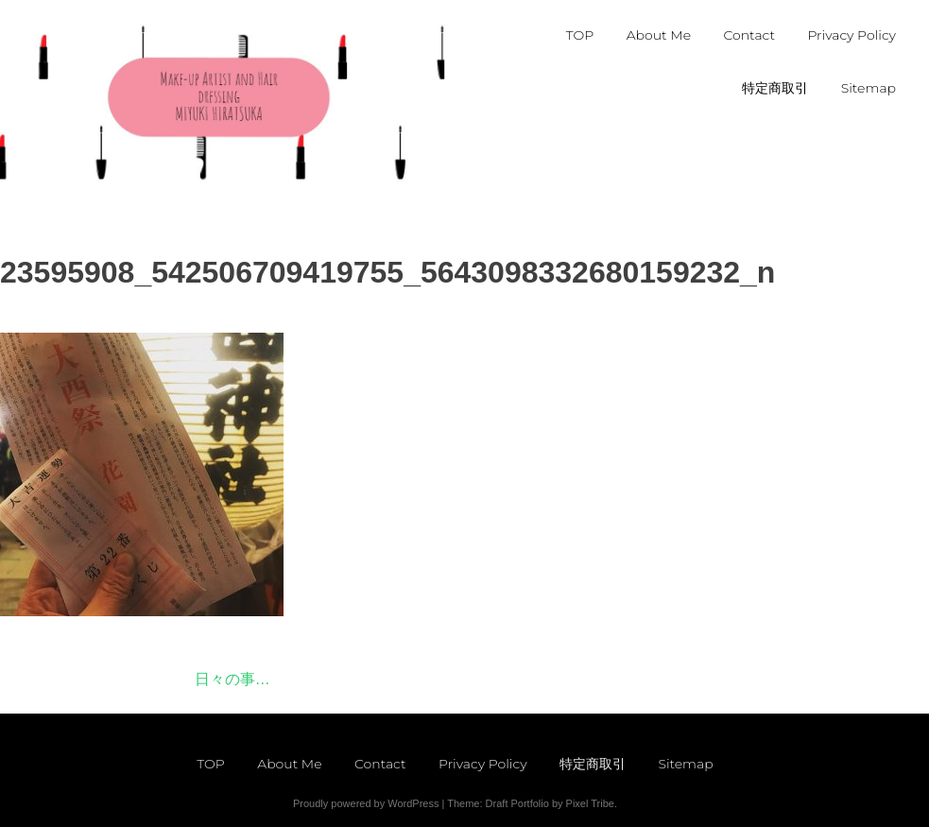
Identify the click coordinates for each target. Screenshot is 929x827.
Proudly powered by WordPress (366, 803)
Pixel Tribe (590, 803)
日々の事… (232, 679)
